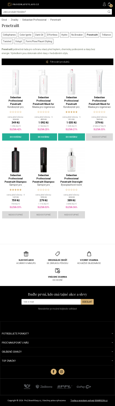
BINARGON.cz (101, 400)
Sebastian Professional (34, 19)
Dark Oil (39, 34)
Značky (14, 19)
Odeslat (87, 302)
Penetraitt (92, 34)
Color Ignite (25, 34)
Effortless (52, 34)
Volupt (18, 41)
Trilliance (106, 34)
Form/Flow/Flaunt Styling (39, 41)
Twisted (7, 41)
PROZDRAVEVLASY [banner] (23, 4)
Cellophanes (9, 34)
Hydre (64, 34)
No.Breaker (77, 34)
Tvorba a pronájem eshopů (82, 400)
